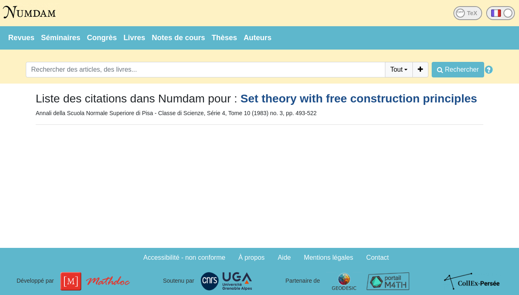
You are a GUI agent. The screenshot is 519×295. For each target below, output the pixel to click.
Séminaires (60, 38)
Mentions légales (328, 257)
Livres (134, 38)
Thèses (224, 38)
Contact (377, 257)
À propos (252, 257)
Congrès (102, 38)
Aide (284, 257)
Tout (396, 69)
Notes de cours (178, 38)
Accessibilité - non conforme (184, 257)
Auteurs (257, 38)
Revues (21, 38)
